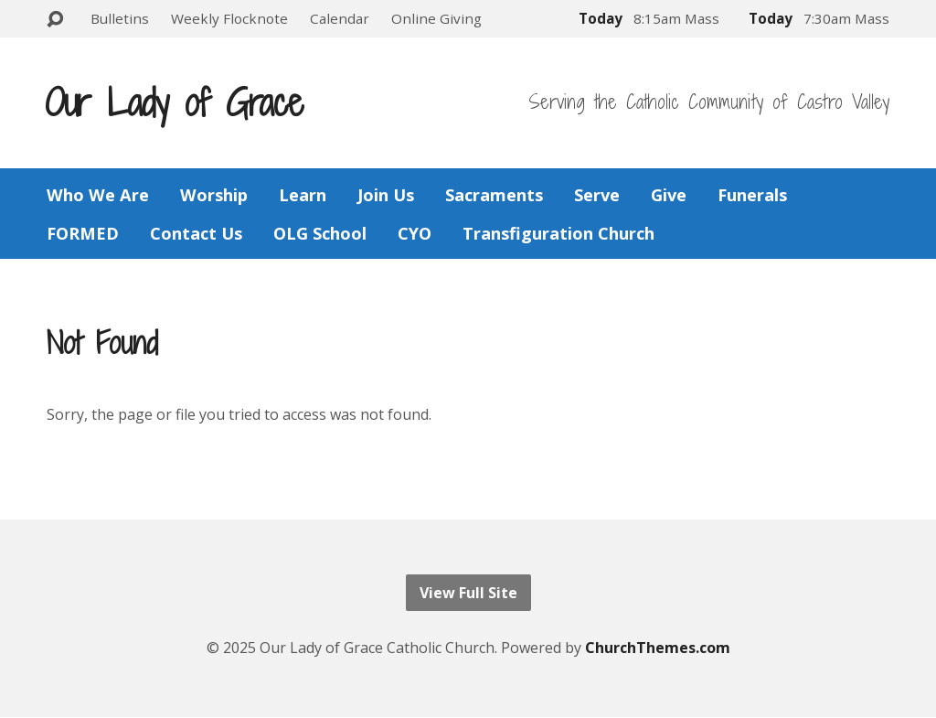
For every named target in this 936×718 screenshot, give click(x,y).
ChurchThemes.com (657, 648)
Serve (597, 195)
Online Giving (436, 18)
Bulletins (119, 18)
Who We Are (98, 195)
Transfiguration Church (558, 233)
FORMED (83, 233)
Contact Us (196, 233)
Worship (214, 195)
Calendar (339, 18)
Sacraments (494, 195)
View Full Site (468, 593)
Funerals (752, 195)
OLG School (320, 233)
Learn (302, 195)
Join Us (385, 195)
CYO (414, 233)
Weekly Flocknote (229, 18)
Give (668, 195)
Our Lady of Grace (174, 102)
